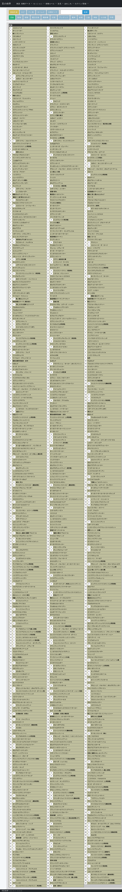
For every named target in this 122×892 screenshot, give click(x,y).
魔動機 (45, 17)
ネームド (41, 12)
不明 (112, 17)
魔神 (74, 17)
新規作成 (14, 12)
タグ (23, 12)
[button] (27, 4)
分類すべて (52, 12)
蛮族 (12, 17)
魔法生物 (35, 17)
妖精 (81, 17)
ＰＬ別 (31, 12)
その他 (103, 17)
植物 (26, 17)
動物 (19, 17)
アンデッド (63, 17)
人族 (88, 17)
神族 (95, 17)
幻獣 (54, 17)
